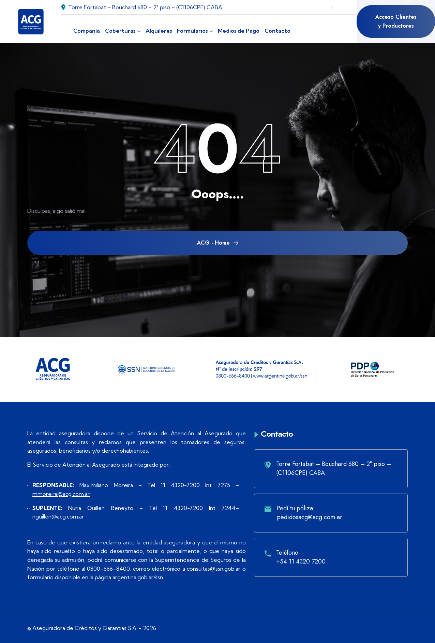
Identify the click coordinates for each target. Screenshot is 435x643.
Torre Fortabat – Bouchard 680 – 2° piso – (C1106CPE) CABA (141, 7)
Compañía (86, 30)
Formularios (192, 30)
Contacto (277, 30)
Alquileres (159, 30)
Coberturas (120, 30)
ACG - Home (217, 243)
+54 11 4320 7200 (301, 561)
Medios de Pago (238, 30)
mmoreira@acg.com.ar (61, 494)
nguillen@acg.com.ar (58, 516)
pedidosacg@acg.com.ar (309, 517)
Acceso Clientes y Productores (396, 21)
